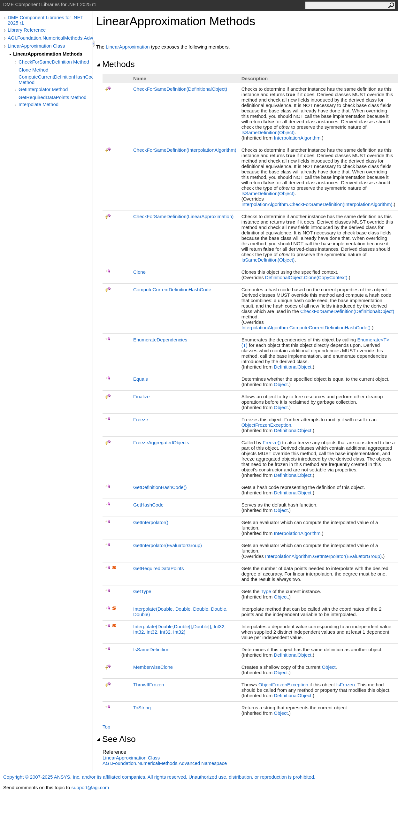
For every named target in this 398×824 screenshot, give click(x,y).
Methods (115, 64)
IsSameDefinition (151, 649)
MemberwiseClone (153, 667)
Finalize (141, 396)
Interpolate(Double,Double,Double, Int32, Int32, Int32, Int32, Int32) (179, 629)
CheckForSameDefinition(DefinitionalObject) (180, 89)
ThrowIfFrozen (148, 684)
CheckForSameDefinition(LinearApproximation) (183, 216)
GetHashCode (148, 504)
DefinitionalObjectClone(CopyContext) (306, 277)
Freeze (140, 419)
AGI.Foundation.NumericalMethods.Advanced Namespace (165, 763)
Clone (139, 272)
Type (266, 591)
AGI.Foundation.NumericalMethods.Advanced (50, 38)
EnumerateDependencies (160, 339)
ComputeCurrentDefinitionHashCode (172, 289)
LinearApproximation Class (36, 46)
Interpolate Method (38, 104)
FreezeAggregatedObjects (161, 442)
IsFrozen (345, 684)
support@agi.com (90, 787)
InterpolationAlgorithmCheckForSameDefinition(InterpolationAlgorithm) (317, 204)
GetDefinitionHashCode (160, 487)
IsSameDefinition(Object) (268, 132)
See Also (116, 739)
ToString (142, 707)
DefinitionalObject (292, 367)
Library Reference (27, 30)
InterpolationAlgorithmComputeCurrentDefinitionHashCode (306, 327)
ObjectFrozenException (266, 425)
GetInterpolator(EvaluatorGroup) (167, 545)
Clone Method (33, 69)
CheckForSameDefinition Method (54, 62)
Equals (140, 379)
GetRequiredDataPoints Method (53, 97)
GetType (142, 591)
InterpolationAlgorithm (297, 138)
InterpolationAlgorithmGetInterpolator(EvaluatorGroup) (323, 556)
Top (106, 726)
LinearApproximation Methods (47, 54)
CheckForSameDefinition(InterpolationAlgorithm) (184, 150)
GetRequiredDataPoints (158, 568)
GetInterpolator (150, 522)
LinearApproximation (128, 47)
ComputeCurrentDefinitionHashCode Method (56, 79)
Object (280, 384)
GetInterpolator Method (43, 89)
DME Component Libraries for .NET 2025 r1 (45, 20)
